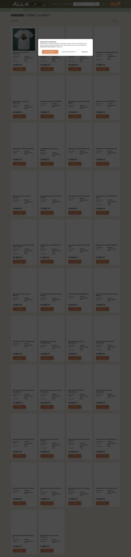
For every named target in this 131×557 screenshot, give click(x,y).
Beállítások (85, 51)
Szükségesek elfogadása (68, 51)
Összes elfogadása (49, 51)
